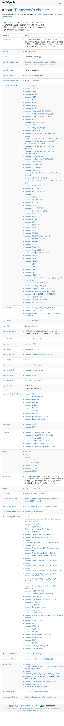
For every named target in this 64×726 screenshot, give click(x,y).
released (8, 381)
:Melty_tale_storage (35, 128)
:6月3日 (30, 267)
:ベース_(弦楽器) (34, 208)
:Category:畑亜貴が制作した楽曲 (39, 114)
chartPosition (9, 331)
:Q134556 (31, 465)
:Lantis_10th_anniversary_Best (39, 537)
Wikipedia (25, 708)
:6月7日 (30, 272)
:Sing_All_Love (33, 170)
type (5, 451)
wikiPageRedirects (11, 511)
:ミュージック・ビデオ (36, 211)
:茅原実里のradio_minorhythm (38, 236)
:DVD (30, 119)
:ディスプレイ (33, 205)
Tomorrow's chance (31, 10)
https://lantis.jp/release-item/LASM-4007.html (40, 62)
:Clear (30, 394)
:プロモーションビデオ (36, 299)
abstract (7, 40)
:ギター (30, 194)
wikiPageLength (9, 75)
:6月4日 (30, 269)
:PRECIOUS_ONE (34, 156)
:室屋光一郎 (32, 225)
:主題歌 (30, 216)
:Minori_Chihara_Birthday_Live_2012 (41, 556)
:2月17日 (31, 255)
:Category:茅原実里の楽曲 (37, 253)
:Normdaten (32, 399)
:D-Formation (32, 532)
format (7, 339)
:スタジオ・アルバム (35, 200)
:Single (28, 454)
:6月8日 (30, 275)
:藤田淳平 (31, 244)
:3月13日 (31, 261)
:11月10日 (31, 86)
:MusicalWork (31, 460)
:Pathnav (31, 402)
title (5, 57)
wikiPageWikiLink (10, 86)
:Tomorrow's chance (34, 493)
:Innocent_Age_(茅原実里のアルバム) (41, 534)
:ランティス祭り (33, 620)
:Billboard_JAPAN (34, 283)
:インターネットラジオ (36, 178)
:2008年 (30, 94)
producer (8, 375)
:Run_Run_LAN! (33, 164)
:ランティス (32, 214)
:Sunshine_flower (34, 511)
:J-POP (30, 125)
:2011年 (30, 102)
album (7, 308)
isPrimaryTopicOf (10, 506)
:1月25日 (31, 91)
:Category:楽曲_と (34, 250)
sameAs (6, 493)
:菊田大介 (31, 241)
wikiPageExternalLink (11, 62)
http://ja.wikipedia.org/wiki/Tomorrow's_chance (41, 506)
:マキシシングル (33, 302)
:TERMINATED (33, 613)
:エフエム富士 (33, 186)
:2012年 (30, 105)
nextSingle (9, 370)
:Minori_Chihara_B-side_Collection (40, 133)
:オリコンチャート (34, 191)
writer (7, 424)
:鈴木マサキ (32, 247)
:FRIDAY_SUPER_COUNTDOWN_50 (41, 294)
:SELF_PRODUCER (35, 167)
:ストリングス (33, 202)
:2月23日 (31, 258)
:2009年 (30, 97)
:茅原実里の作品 (33, 637)
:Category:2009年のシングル (38, 288)
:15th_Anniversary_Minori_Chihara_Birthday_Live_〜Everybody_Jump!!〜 (44, 519)
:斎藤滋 (30, 227)
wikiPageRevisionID (11, 80)
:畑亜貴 (30, 230)
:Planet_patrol (33, 162)
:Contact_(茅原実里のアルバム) (39, 116)
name (7, 365)
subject (6, 432)
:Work (28, 457)
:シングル (31, 197)
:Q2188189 (31, 468)
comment (7, 476)
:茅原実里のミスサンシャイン (38, 239)
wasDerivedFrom (10, 499)
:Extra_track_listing (35, 419)
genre (7, 344)
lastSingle (8, 354)
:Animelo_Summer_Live (36, 646)
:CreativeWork (32, 463)
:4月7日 (30, 264)
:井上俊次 (31, 219)
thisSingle (8, 386)
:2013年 (30, 108)
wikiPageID (8, 70)
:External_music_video (36, 416)
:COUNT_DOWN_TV (35, 286)
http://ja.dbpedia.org (42, 14)
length (7, 360)
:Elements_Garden (34, 122)
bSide (6, 51)
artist (7, 321)
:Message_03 (32, 130)
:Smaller (31, 408)
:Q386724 (31, 471)
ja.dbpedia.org (8, 17)
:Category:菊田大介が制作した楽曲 (40, 291)
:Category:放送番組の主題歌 (38, 111)
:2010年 (30, 100)
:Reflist (31, 405)
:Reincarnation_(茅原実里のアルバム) (41, 599)
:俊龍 (30, 222)
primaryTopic (9, 697)
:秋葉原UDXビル (34, 297)
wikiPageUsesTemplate (13, 394)
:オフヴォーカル (33, 188)
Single (17, 14)
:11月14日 (31, 89)
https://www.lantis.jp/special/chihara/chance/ (40, 65)
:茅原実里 (31, 233)
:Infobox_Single (34, 397)
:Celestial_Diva (33, 524)
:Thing (28, 451)
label (7, 349)
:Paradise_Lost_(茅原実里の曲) (39, 159)
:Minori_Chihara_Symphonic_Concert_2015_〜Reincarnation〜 (42, 586)
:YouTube (31, 411)
